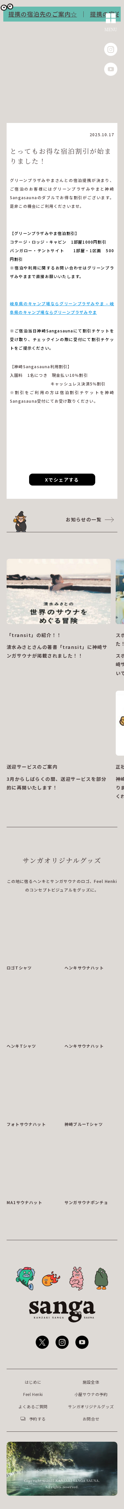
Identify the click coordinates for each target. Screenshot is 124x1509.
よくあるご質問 (33, 1406)
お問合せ (91, 1419)
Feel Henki (33, 1394)
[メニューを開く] (110, 22)
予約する (37, 1419)
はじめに (33, 1382)
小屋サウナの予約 (91, 1394)
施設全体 (91, 1382)
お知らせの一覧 (84, 519)
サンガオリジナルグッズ (91, 1406)
